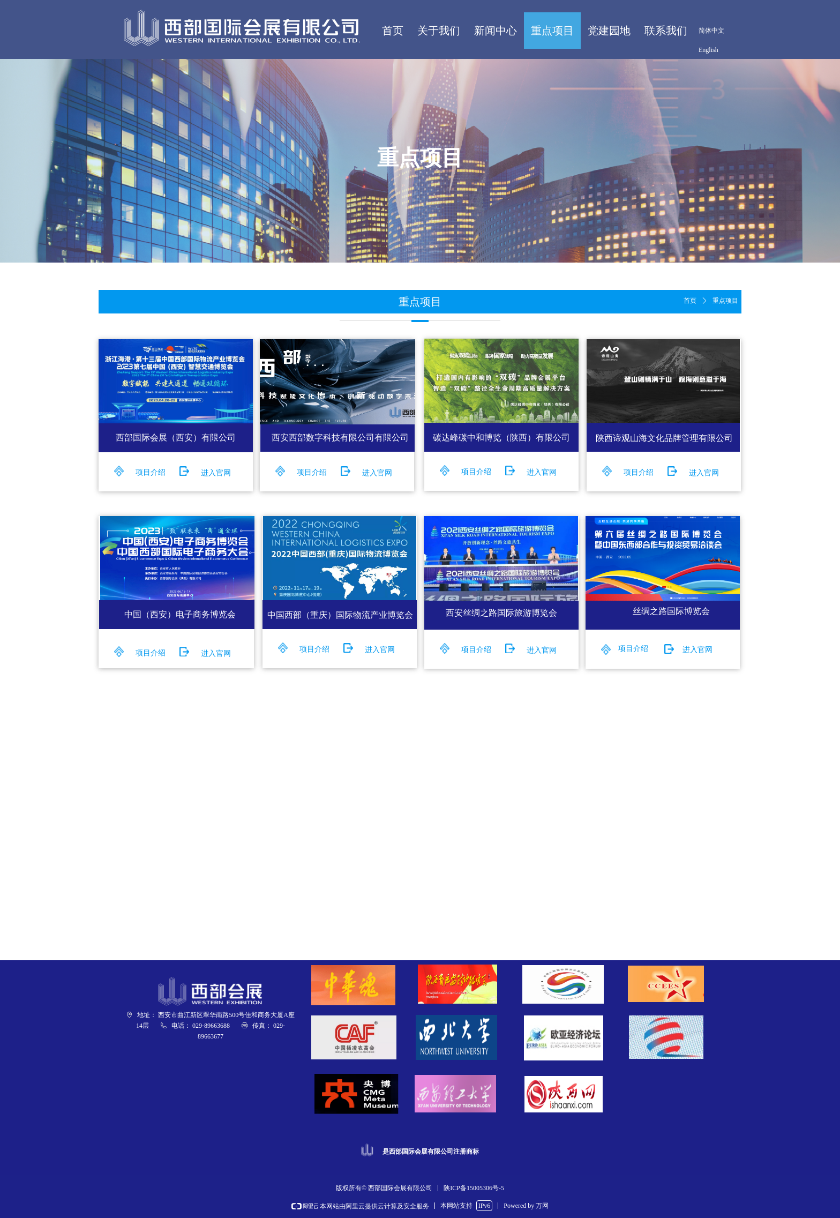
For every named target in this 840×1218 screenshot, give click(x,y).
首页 (690, 300)
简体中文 (711, 30)
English (708, 50)
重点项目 (725, 300)
